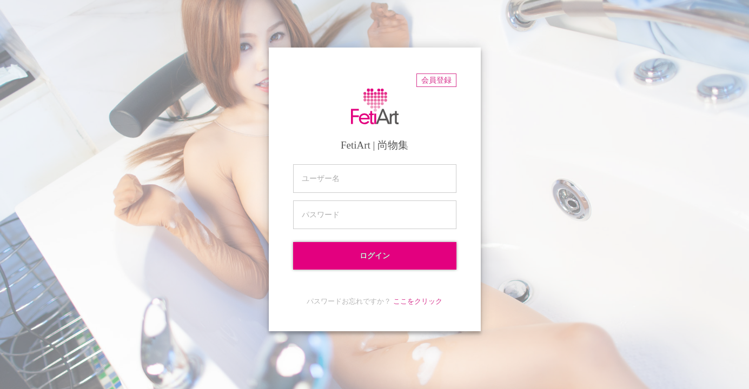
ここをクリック (417, 301)
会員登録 (436, 80)
